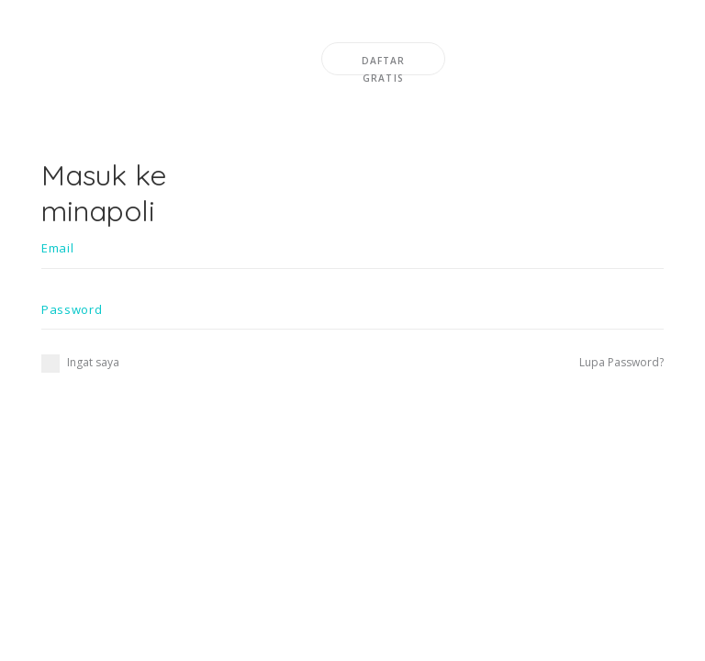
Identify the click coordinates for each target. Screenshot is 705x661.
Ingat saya (80, 362)
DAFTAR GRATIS (384, 64)
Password (71, 309)
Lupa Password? (621, 362)
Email (57, 248)
